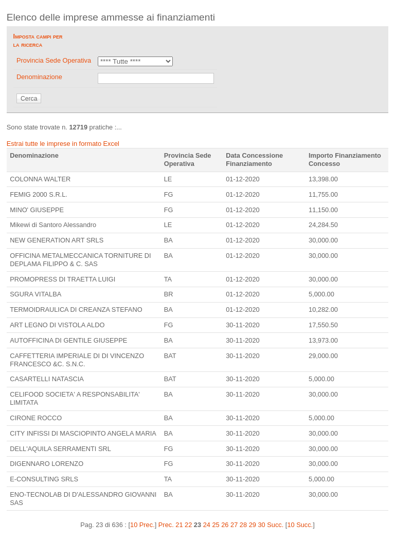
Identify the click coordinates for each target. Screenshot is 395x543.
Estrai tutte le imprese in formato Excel (63, 143)
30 (261, 525)
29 (252, 525)
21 (179, 525)
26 (224, 525)
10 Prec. (142, 525)
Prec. (166, 525)
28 (243, 525)
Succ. (275, 525)
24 (206, 525)
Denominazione (39, 77)
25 (215, 525)
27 (234, 525)
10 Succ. (300, 525)
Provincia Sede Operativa (53, 60)
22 (188, 525)
